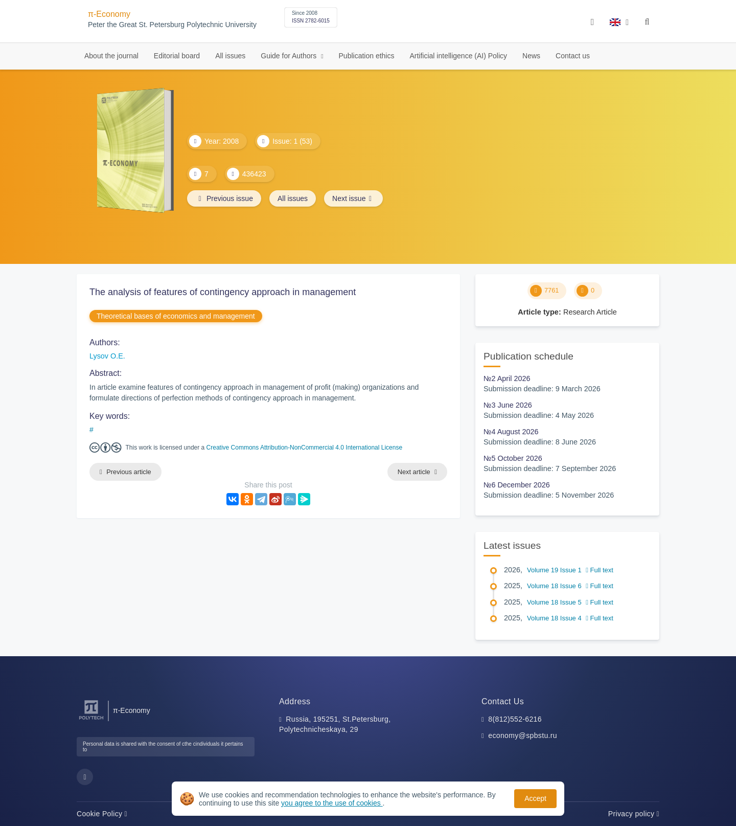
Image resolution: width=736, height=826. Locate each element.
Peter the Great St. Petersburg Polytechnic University (172, 25)
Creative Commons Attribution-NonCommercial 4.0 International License (304, 447)
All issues (230, 56)
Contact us (573, 56)
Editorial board (177, 56)
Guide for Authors (289, 56)
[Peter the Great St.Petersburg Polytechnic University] (91, 720)
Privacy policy (633, 814)
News (531, 56)
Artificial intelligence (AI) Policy (458, 56)
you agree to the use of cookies (331, 803)
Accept (535, 798)
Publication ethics (367, 56)
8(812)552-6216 (515, 719)
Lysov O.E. (107, 356)
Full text (599, 570)
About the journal (111, 56)
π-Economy (109, 14)
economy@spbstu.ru (522, 735)
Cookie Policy (102, 814)
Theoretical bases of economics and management (176, 316)
